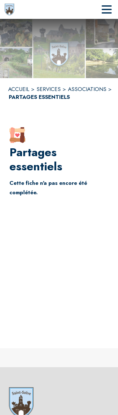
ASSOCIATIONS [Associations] (87, 89)
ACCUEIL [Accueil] (18, 89)
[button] (17, 135)
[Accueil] (9, 9)
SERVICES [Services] (49, 89)
